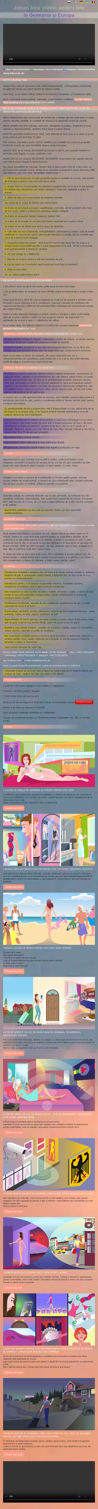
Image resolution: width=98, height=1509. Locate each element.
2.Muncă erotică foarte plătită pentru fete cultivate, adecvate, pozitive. (48, 869)
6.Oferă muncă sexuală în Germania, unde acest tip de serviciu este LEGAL (48, 1193)
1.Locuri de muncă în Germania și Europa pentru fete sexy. (38, 790)
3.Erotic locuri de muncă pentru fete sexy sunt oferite (37, 948)
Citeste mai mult (13, 808)
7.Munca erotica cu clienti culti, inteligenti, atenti (35, 1272)
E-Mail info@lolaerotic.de (36, 660)
